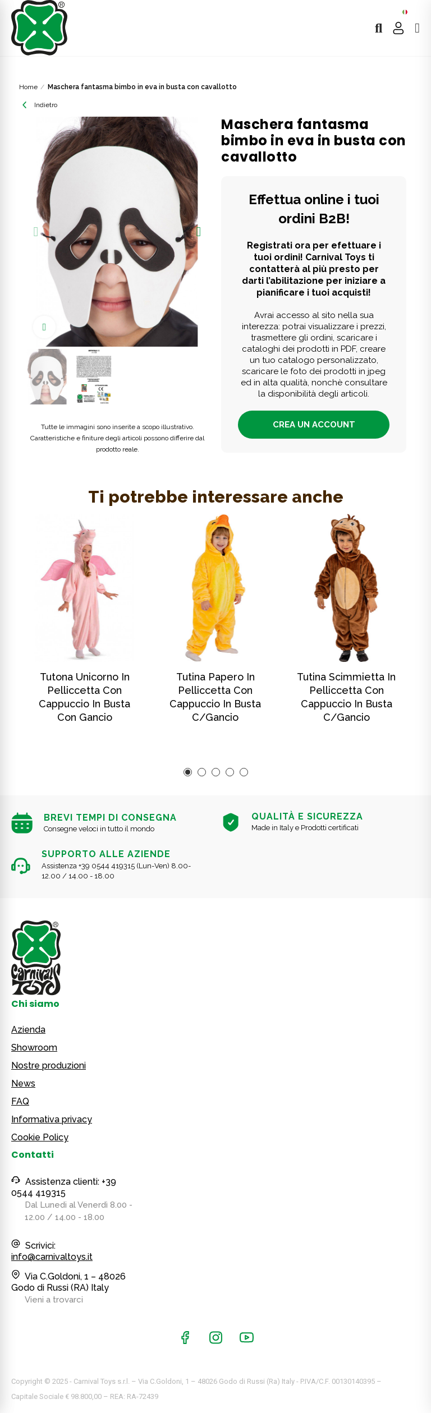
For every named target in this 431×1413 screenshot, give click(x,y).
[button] (36, 232)
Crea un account (314, 425)
